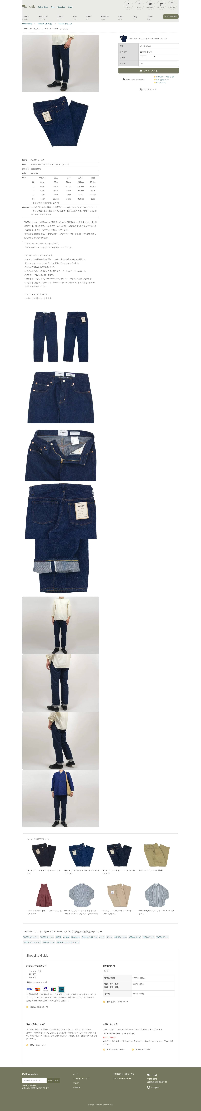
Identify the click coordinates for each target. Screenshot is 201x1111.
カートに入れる (148, 70)
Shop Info (61, 7)
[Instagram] (153, 1087)
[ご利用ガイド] (139, 5)
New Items (75, 937)
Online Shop (43, 7)
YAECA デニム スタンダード (68, 942)
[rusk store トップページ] (28, 7)
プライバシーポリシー (122, 1079)
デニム (109, 937)
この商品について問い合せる (164, 77)
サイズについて (160, 82)
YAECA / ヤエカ (120, 937)
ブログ (76, 1083)
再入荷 (58, 937)
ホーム (76, 1074)
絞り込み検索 (170, 16)
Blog (52, 7)
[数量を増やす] (154, 56)
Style (70, 7)
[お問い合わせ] (150, 5)
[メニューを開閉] (191, 4)
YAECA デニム (148, 937)
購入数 (122, 58)
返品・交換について (161, 80)
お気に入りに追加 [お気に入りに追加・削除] (147, 89)
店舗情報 (76, 1087)
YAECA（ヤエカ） (38, 160)
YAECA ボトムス (47, 937)
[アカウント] (128, 5)
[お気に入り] (172, 5)
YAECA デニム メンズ (32, 942)
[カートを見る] (161, 5)
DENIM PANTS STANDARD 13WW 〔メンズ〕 (50, 164)
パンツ (102, 937)
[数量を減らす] (154, 59)
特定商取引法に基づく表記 (123, 1074)
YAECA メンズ (135, 937)
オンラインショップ (81, 1079)
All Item (66, 937)
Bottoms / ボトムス (89, 937)
